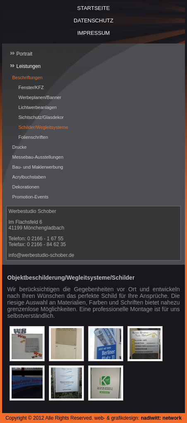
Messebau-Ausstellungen (38, 157)
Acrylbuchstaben (29, 176)
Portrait (25, 54)
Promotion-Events (30, 196)
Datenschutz (93, 20)
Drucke (19, 147)
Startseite (93, 8)
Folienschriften (33, 137)
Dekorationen (25, 186)
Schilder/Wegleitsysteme (43, 127)
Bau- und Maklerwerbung (37, 166)
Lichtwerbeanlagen (38, 107)
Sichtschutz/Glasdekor (41, 117)
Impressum (93, 33)
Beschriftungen (27, 77)
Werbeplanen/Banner (40, 97)
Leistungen (29, 66)
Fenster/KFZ (31, 87)
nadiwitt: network (161, 418)
